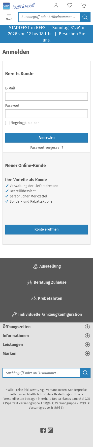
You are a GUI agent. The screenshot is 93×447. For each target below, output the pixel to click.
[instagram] (50, 430)
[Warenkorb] (84, 7)
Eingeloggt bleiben (22, 123)
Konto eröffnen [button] (46, 229)
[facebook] (43, 430)
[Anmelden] (56, 7)
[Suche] (41, 373)
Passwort (12, 106)
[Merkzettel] (70, 7)
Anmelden (47, 137)
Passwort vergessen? (46, 148)
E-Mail (10, 88)
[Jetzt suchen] (49, 17)
